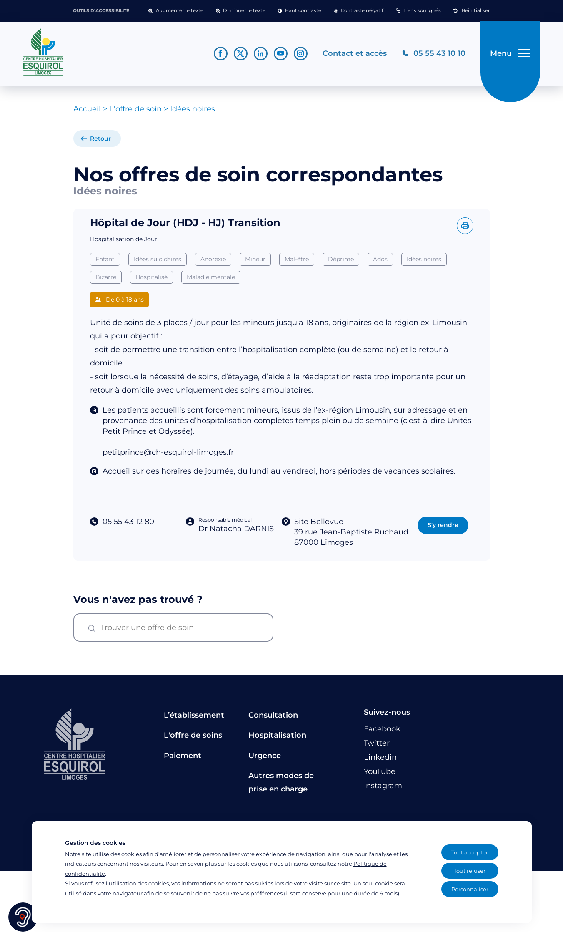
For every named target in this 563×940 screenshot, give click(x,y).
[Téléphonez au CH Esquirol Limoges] (433, 53)
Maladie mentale (211, 277)
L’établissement (194, 715)
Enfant (105, 259)
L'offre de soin (135, 108)
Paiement (182, 755)
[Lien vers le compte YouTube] (281, 53)
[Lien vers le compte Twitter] (241, 53)
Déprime (341, 259)
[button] (175, 11)
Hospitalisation (277, 735)
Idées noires (424, 259)
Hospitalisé (151, 277)
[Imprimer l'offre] (465, 225)
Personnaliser (469, 889)
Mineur (255, 259)
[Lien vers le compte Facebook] (221, 53)
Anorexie (213, 259)
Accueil (87, 108)
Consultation (273, 715)
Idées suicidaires (157, 259)
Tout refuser (469, 870)
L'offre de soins (193, 735)
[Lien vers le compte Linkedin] (261, 53)
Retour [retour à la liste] (100, 138)
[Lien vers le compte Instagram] (301, 53)
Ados (380, 259)
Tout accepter (469, 852)
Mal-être (297, 259)
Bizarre (105, 277)
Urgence (264, 755)
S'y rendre (443, 525)
